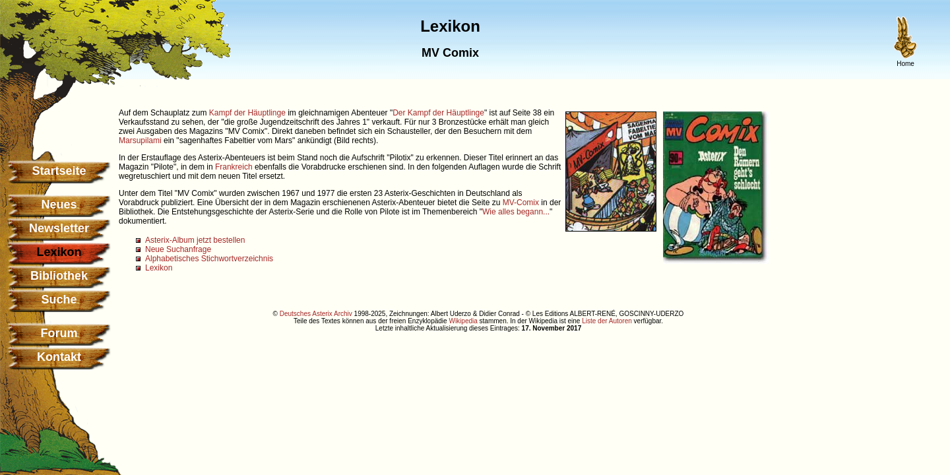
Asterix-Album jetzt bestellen (195, 240)
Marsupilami (140, 140)
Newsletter (59, 228)
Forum (59, 333)
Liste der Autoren (607, 321)
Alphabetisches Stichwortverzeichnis (209, 258)
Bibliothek (59, 275)
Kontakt (59, 357)
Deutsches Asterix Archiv (316, 313)
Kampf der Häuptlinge (247, 112)
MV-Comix (521, 202)
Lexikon (158, 267)
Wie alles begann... (516, 211)
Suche (59, 299)
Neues (59, 204)
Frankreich (234, 167)
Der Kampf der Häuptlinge (438, 112)
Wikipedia (463, 321)
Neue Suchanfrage (178, 249)
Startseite (59, 170)
